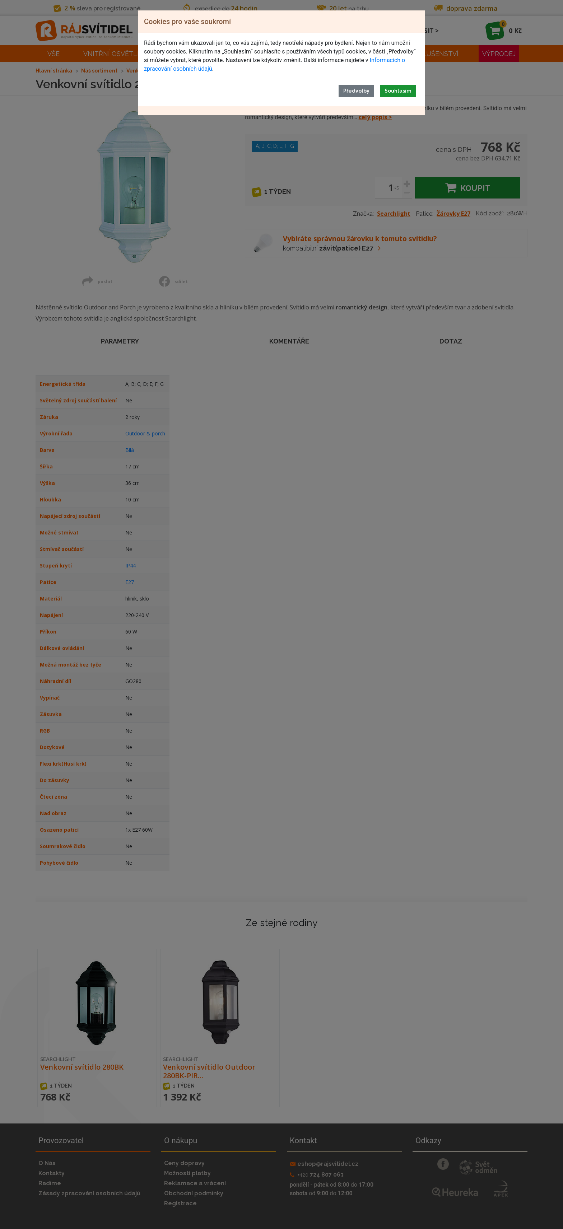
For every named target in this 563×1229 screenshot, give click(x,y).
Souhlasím (398, 91)
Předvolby (356, 91)
